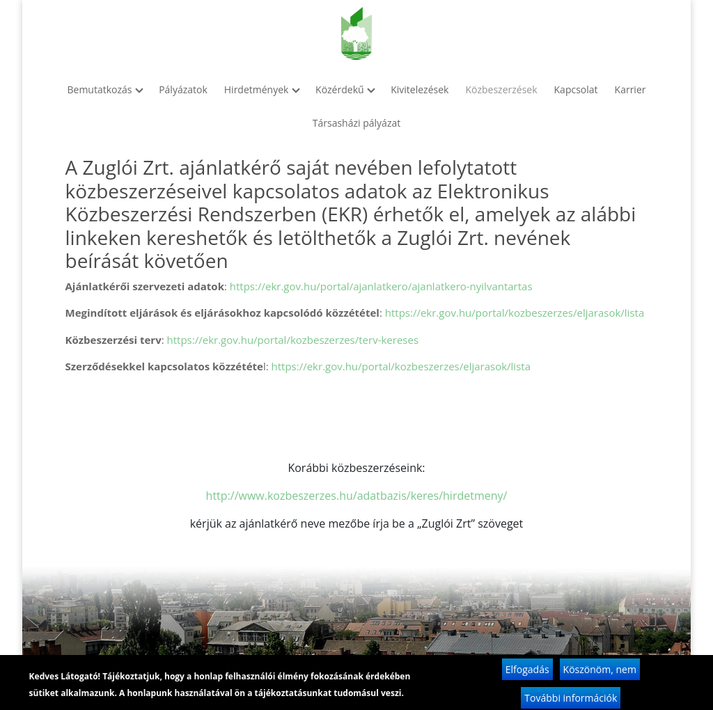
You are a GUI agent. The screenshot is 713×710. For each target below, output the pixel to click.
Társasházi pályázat (356, 122)
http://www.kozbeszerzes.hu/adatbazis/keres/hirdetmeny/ (357, 495)
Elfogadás (527, 673)
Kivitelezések (419, 89)
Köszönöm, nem (599, 673)
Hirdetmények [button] (261, 89)
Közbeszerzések (501, 89)
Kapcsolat (576, 89)
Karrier (630, 89)
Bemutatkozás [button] (105, 89)
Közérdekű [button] (344, 89)
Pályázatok (183, 89)
